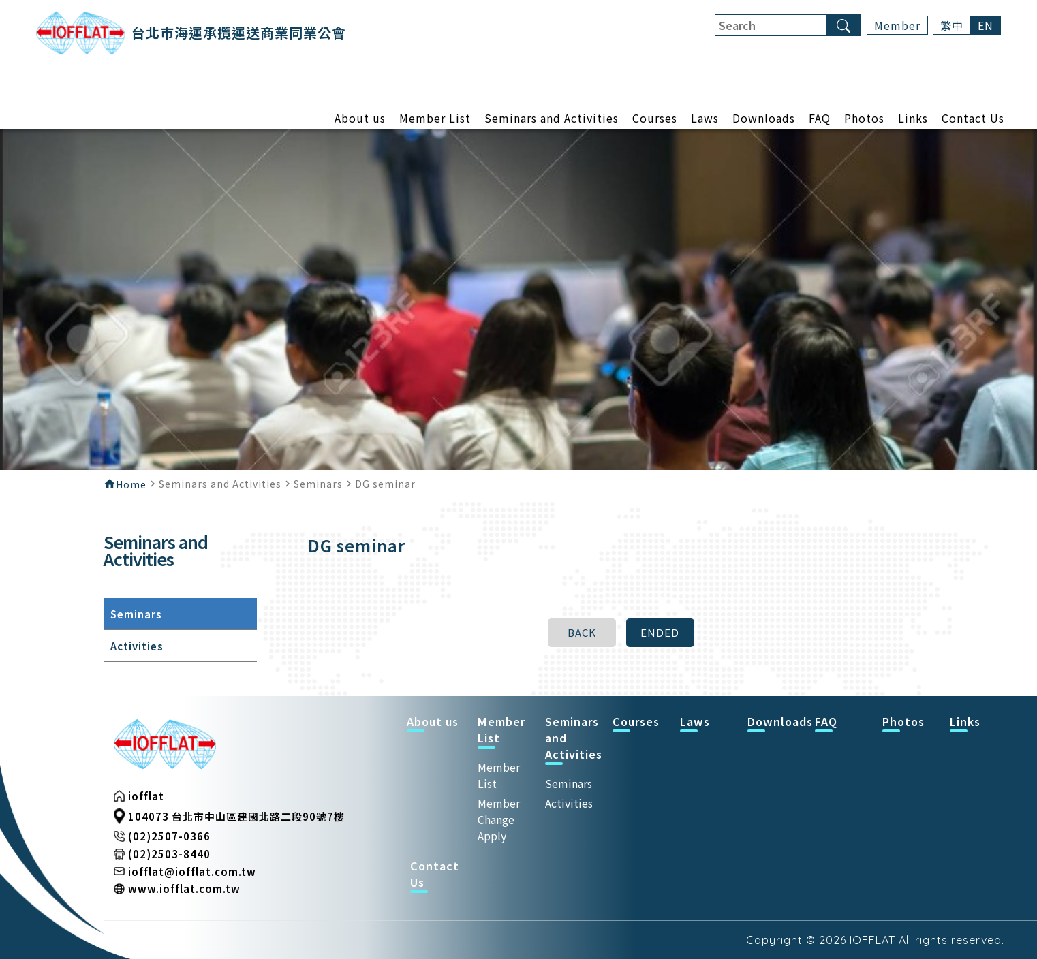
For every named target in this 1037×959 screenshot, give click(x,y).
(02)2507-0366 (169, 836)
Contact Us (973, 119)
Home (131, 484)
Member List (435, 119)
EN (985, 25)
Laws (705, 119)
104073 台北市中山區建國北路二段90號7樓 (236, 816)
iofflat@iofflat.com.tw (192, 871)
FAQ (820, 119)
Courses (654, 119)
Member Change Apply (499, 819)
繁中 (951, 25)
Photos (864, 119)
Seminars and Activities (551, 119)
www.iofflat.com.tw (184, 888)
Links (913, 119)
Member (897, 25)
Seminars (568, 783)
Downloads (763, 119)
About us (360, 119)
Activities (569, 803)
